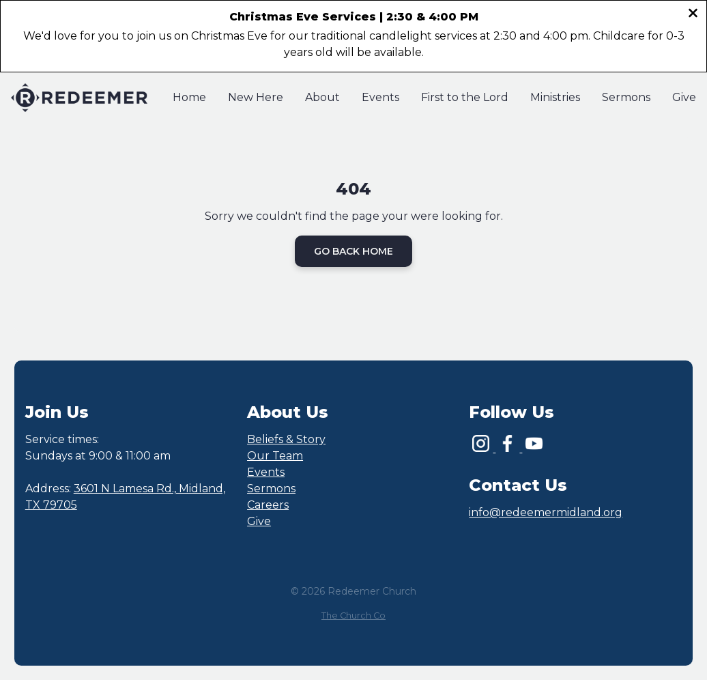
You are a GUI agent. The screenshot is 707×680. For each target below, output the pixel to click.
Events (266, 472)
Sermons (271, 488)
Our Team (275, 455)
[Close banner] (693, 14)
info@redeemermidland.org (545, 512)
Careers (268, 504)
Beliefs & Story (286, 439)
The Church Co (353, 615)
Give (259, 521)
